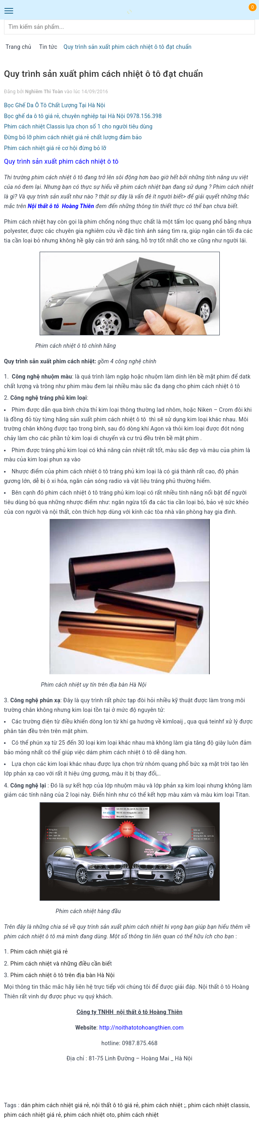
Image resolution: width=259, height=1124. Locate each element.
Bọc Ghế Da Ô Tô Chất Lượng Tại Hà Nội (54, 105)
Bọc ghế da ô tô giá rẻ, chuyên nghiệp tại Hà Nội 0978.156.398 (83, 116)
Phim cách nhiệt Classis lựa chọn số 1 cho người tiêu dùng (78, 126)
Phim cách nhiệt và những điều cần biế (60, 963)
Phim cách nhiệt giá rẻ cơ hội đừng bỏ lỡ (55, 148)
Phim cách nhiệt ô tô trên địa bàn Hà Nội (63, 975)
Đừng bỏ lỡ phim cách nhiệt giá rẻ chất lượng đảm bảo (73, 137)
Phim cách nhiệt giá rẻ (39, 951)
